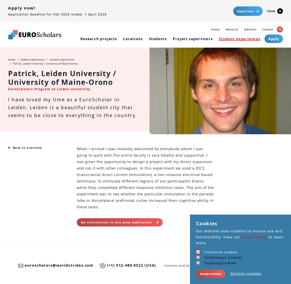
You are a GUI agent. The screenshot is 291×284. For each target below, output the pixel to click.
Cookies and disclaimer (184, 265)
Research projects (98, 39)
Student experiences (239, 39)
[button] (280, 29)
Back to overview (25, 148)
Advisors (250, 29)
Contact (267, 29)
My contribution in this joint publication (120, 222)
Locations (133, 39)
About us (232, 29)
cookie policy (254, 237)
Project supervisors (193, 39)
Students (158, 39)
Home (215, 28)
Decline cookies (245, 273)
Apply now (248, 11)
